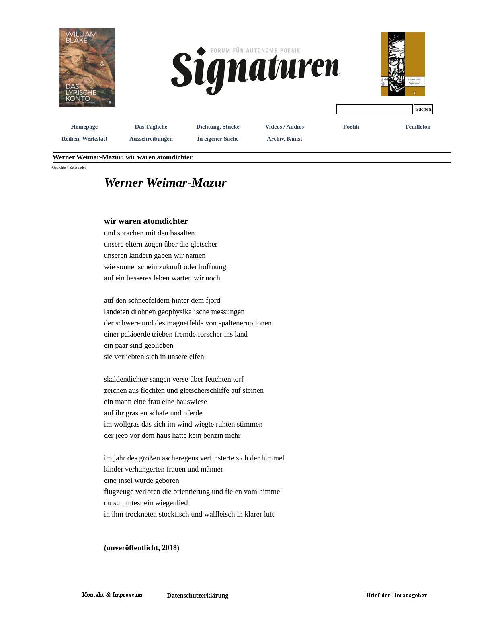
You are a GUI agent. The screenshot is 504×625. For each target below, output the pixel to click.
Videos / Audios (284, 126)
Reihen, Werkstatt (84, 138)
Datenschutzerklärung (198, 595)
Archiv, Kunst (284, 138)
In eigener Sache (217, 138)
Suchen (423, 109)
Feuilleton (418, 126)
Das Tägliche (151, 126)
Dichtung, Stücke (218, 126)
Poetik (351, 126)
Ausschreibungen (151, 138)
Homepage (84, 126)
